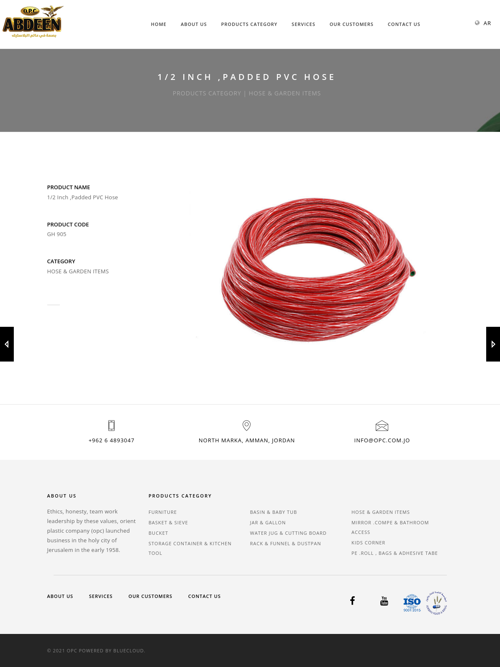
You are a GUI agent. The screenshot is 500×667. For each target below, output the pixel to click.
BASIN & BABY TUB (273, 512)
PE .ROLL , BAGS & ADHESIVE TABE (394, 553)
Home (159, 24)
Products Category (249, 24)
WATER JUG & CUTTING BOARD (288, 533)
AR (487, 23)
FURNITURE (163, 512)
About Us (194, 24)
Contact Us (404, 24)
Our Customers (352, 24)
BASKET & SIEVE (168, 522)
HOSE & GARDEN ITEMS (380, 512)
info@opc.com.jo (382, 440)
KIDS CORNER (368, 542)
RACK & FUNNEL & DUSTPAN (285, 543)
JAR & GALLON (268, 522)
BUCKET (158, 533)
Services (303, 24)
